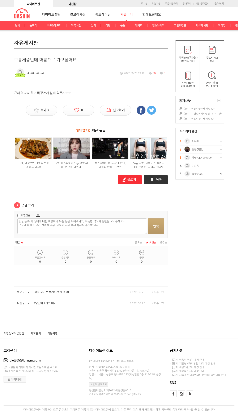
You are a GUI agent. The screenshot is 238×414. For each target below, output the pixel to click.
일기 (93, 25)
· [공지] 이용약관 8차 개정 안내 (187, 360)
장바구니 (186, 4)
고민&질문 (180, 25)
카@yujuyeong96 (202, 157)
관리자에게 (15, 379)
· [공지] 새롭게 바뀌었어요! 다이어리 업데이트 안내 (198, 375)
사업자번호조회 (98, 384)
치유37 (195, 141)
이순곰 (195, 166)
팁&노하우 (158, 25)
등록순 (138, 242)
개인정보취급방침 (14, 333)
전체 (17, 25)
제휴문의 (36, 333)
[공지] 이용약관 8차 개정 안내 (200, 108)
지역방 (222, 25)
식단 (108, 25)
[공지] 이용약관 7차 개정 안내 (200, 118)
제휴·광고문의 (202, 4)
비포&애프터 (54, 25)
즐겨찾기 (219, 3)
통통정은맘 (197, 149)
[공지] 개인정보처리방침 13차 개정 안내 (204, 113)
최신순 (151, 242)
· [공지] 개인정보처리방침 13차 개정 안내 (192, 363)
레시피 (139, 25)
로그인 (144, 4)
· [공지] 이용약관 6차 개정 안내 (187, 371)
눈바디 (33, 25)
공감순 (163, 242)
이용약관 (52, 333)
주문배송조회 (171, 4)
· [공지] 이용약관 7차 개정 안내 (187, 367)
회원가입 (156, 4)
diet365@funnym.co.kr (22, 360)
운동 (122, 25)
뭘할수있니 (197, 174)
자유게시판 (202, 25)
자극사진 (76, 25)
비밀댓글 (25, 215)
